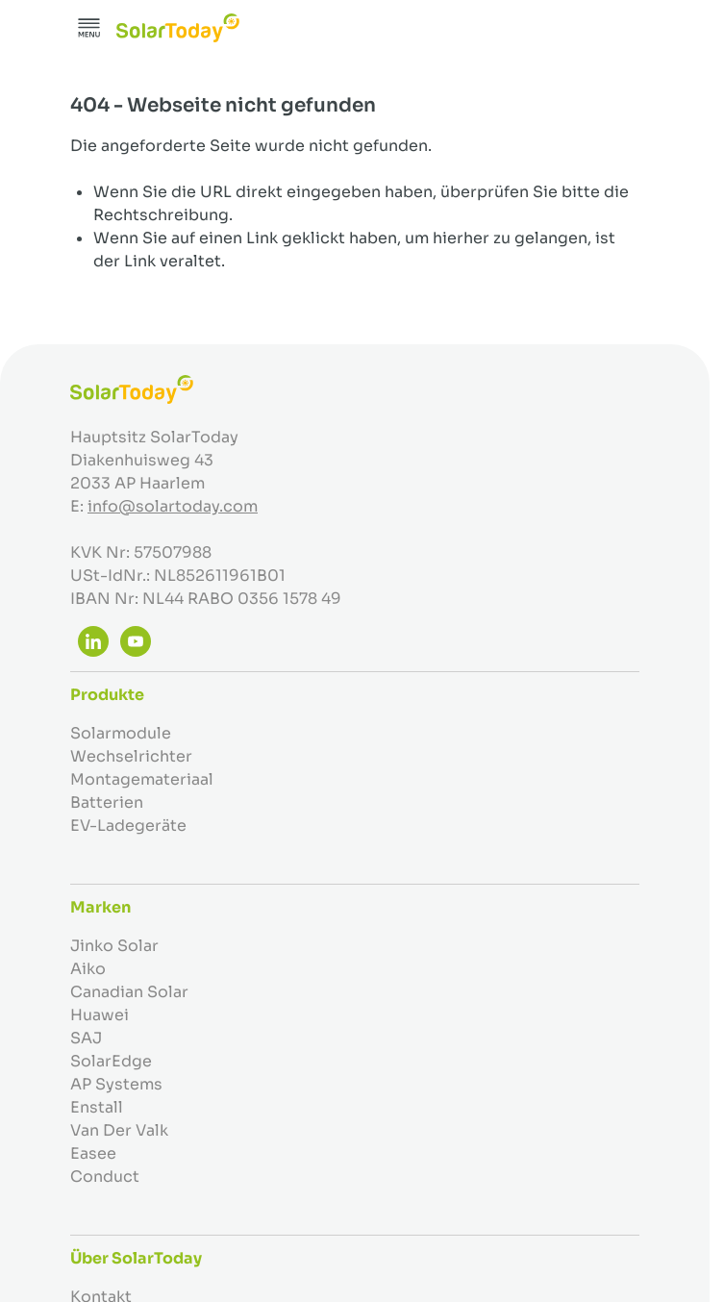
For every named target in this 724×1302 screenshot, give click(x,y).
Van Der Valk (119, 1130)
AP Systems (116, 1084)
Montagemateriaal (141, 779)
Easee (93, 1153)
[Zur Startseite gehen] (177, 27)
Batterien (106, 802)
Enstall (96, 1107)
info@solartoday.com (172, 506)
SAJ (86, 1038)
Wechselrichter (131, 756)
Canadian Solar (129, 992)
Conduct (104, 1176)
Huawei (99, 1015)
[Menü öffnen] (89, 27)
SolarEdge (111, 1061)
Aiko (88, 969)
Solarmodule (120, 733)
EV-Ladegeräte (128, 825)
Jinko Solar (114, 946)
